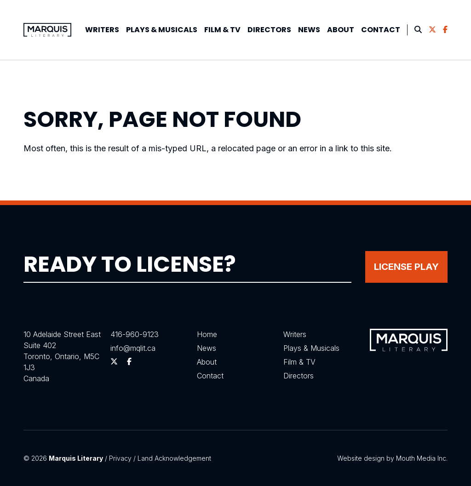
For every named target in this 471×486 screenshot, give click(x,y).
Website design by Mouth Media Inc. (392, 458)
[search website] (418, 29)
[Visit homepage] (47, 30)
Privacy (120, 458)
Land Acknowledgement (174, 458)
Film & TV (222, 29)
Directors (269, 29)
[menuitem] (102, 29)
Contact (380, 29)
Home (207, 334)
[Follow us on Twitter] (432, 29)
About (340, 29)
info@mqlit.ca (132, 347)
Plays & (161, 29)
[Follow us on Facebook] (445, 29)
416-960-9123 (134, 334)
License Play (406, 266)
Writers (102, 29)
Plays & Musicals (311, 347)
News (309, 29)
